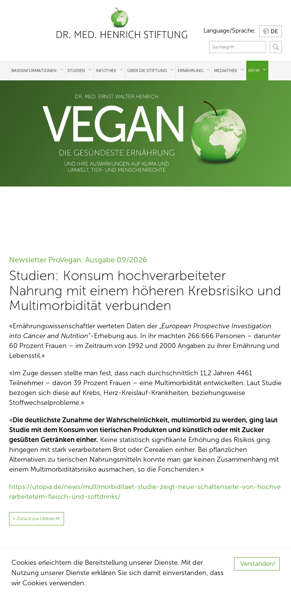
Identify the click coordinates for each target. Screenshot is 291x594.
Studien (76, 70)
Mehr (254, 70)
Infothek (106, 70)
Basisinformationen (33, 70)
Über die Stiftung (147, 70)
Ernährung (190, 70)
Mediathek (225, 70)
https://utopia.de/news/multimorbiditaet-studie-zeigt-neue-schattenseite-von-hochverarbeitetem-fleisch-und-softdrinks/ (145, 491)
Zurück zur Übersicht (38, 518)
